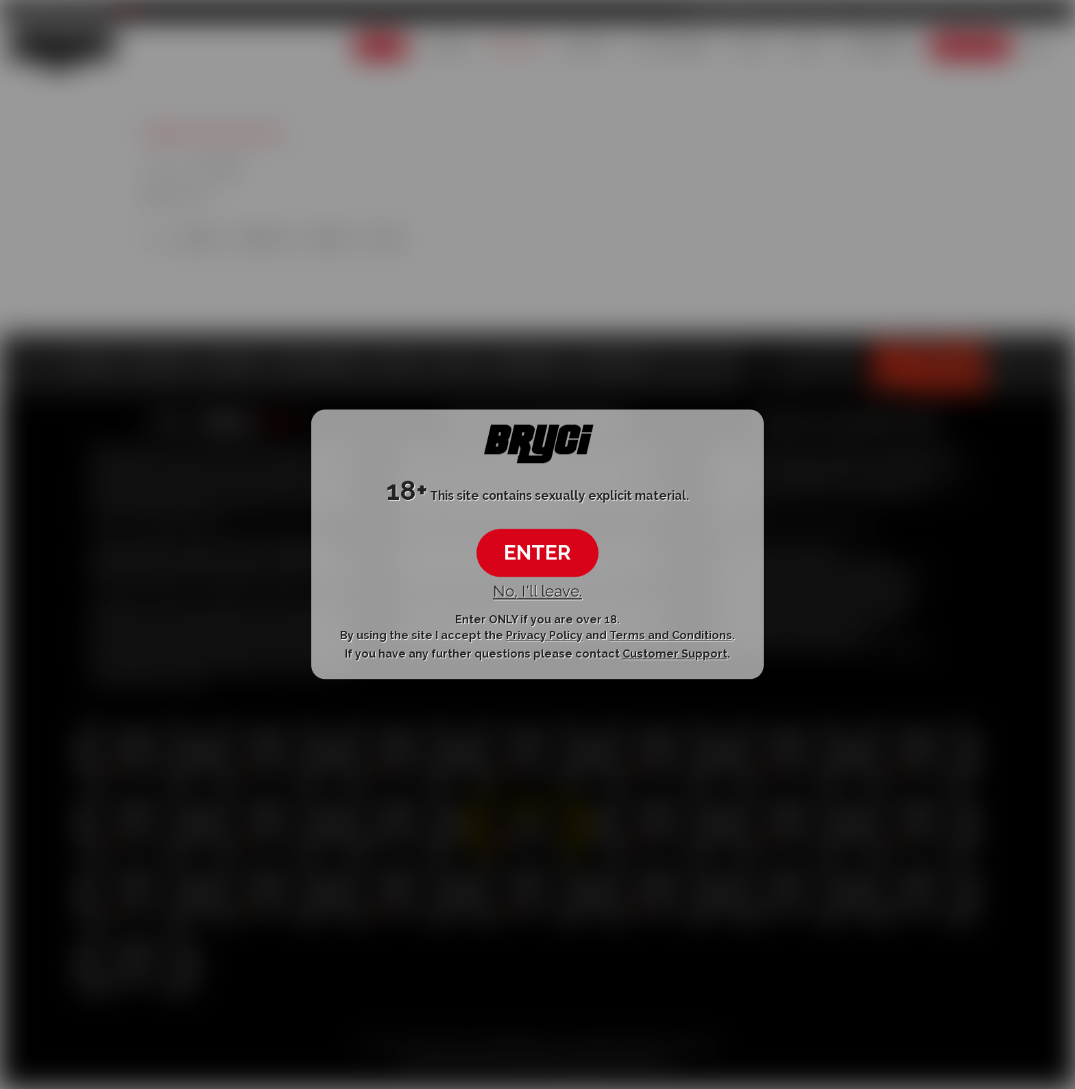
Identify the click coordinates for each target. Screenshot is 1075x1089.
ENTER (537, 552)
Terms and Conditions (670, 635)
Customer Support (675, 653)
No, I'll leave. (537, 591)
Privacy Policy (544, 635)
